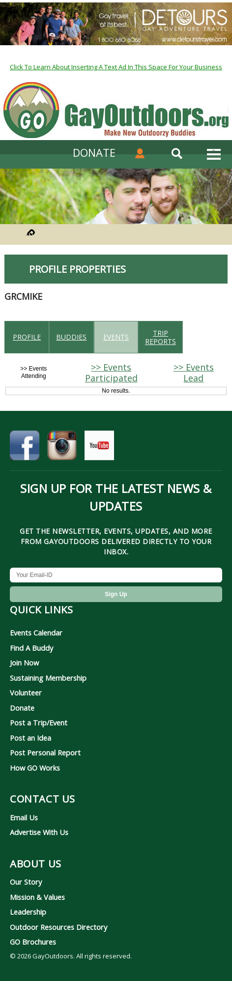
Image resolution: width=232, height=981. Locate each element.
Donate (22, 708)
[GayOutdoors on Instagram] (62, 448)
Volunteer (26, 692)
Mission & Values (37, 897)
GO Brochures (33, 942)
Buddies (71, 337)
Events (116, 337)
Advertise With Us (39, 832)
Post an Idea (30, 738)
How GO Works (35, 768)
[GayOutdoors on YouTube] (99, 448)
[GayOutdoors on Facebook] (24, 448)
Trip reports (160, 337)
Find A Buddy (31, 648)
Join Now (24, 662)
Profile (27, 337)
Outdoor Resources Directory (58, 927)
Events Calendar (36, 632)
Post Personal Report (45, 752)
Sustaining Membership (48, 678)
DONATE (94, 152)
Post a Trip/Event (38, 722)
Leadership (28, 912)
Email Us (24, 817)
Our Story (26, 882)
